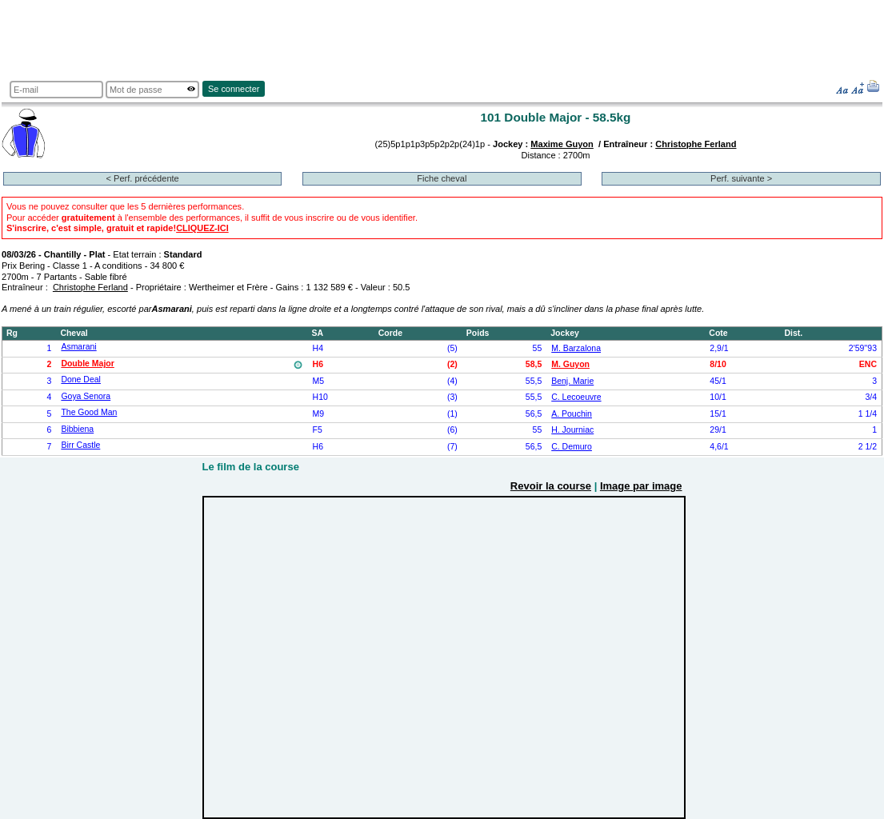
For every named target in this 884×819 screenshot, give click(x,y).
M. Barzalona (576, 348)
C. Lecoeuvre (576, 397)
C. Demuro (571, 446)
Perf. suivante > (741, 178)
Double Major (87, 363)
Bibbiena (77, 429)
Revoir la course (550, 486)
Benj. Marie (572, 381)
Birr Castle (80, 445)
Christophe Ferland (695, 144)
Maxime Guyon (562, 144)
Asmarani (78, 346)
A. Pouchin (571, 414)
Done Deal (81, 379)
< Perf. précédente (142, 178)
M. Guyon (570, 364)
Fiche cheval (441, 178)
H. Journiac (572, 429)
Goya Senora (85, 396)
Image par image (641, 486)
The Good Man (89, 412)
